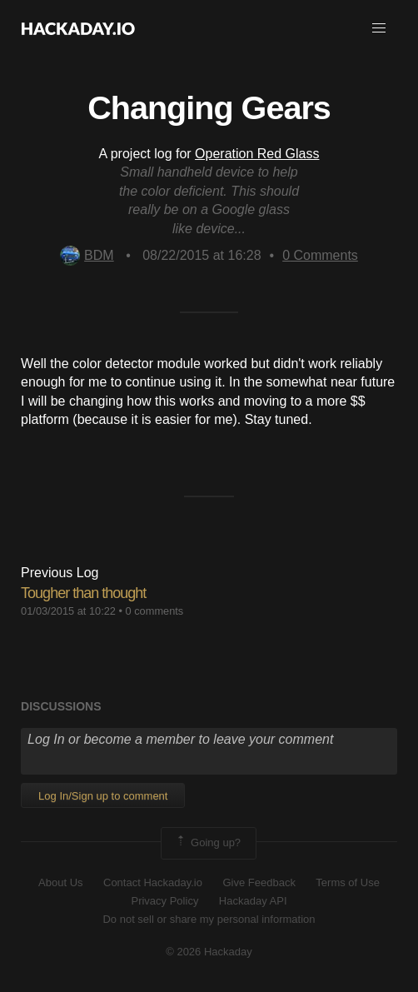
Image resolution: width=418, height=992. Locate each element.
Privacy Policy (164, 901)
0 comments (155, 611)
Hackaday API (253, 901)
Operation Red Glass (257, 154)
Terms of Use (348, 882)
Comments (320, 255)
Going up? (207, 843)
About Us (60, 882)
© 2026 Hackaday (209, 951)
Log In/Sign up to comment (102, 796)
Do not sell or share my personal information (208, 919)
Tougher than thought (83, 593)
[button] (379, 28)
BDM (87, 255)
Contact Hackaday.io (152, 882)
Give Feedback (258, 882)
